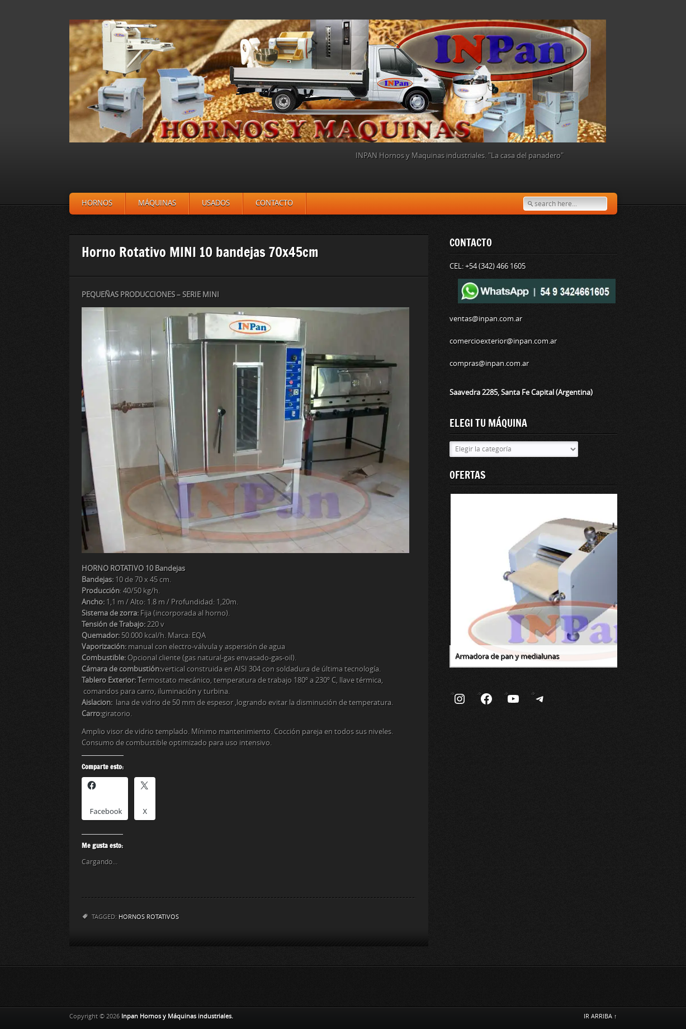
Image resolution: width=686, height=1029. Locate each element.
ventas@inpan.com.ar (486, 319)
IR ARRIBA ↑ (600, 1016)
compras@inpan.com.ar (489, 363)
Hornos (97, 203)
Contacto (274, 203)
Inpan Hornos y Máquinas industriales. (177, 1016)
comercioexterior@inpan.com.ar (503, 341)
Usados (216, 203)
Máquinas (157, 203)
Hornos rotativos (149, 917)
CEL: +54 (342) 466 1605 (488, 266)
